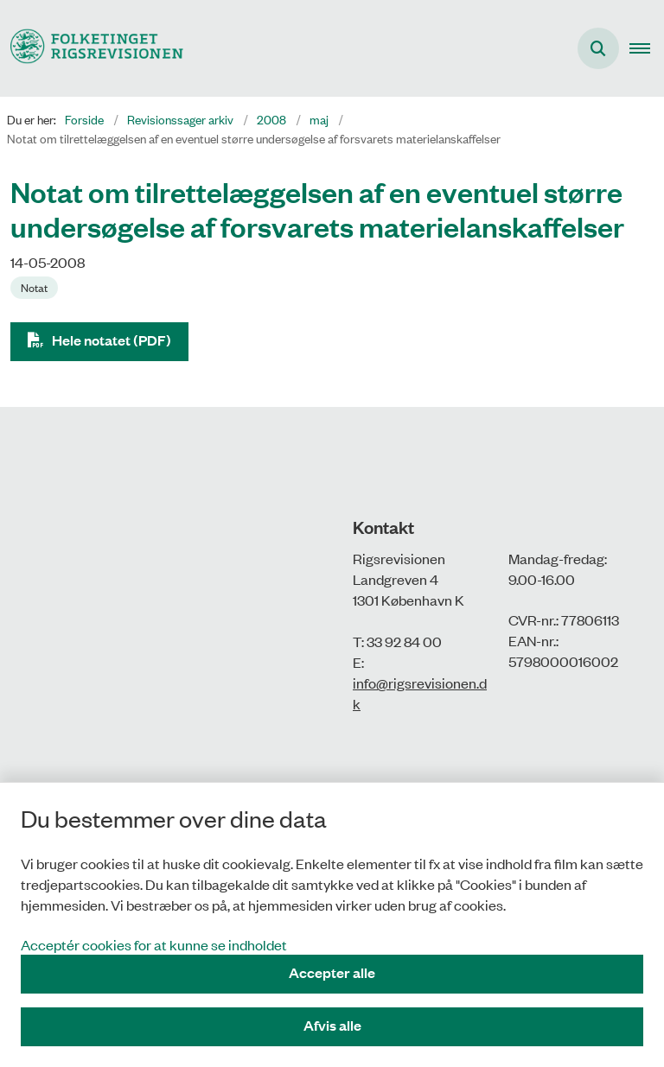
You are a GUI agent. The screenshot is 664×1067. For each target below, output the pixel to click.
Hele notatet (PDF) (111, 340)
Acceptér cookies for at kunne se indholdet (154, 944)
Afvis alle (332, 1025)
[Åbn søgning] (598, 48)
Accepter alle (332, 972)
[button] (646, 48)
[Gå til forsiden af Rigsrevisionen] (91, 48)
